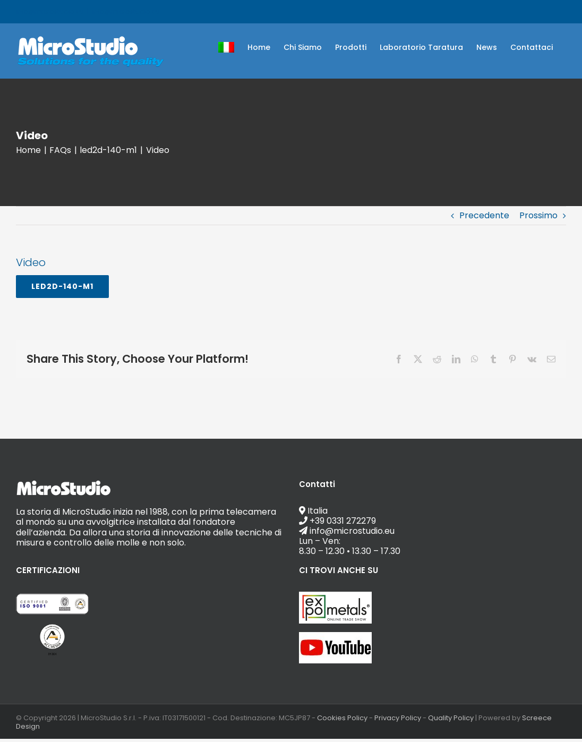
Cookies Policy (342, 718)
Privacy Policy (397, 718)
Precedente (484, 215)
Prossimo (538, 215)
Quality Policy (451, 718)
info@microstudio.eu (126, 11)
